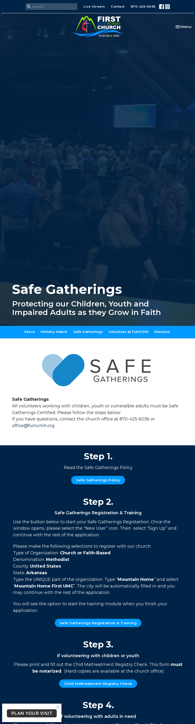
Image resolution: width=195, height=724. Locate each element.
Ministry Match (54, 331)
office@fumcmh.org (33, 425)
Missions (162, 331)
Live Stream (94, 6)
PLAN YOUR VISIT (32, 713)
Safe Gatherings (88, 331)
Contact (118, 6)
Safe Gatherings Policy (98, 480)
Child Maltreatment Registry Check (98, 683)
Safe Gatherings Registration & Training (98, 623)
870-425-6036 (143, 6)
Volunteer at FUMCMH (128, 331)
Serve (29, 331)
